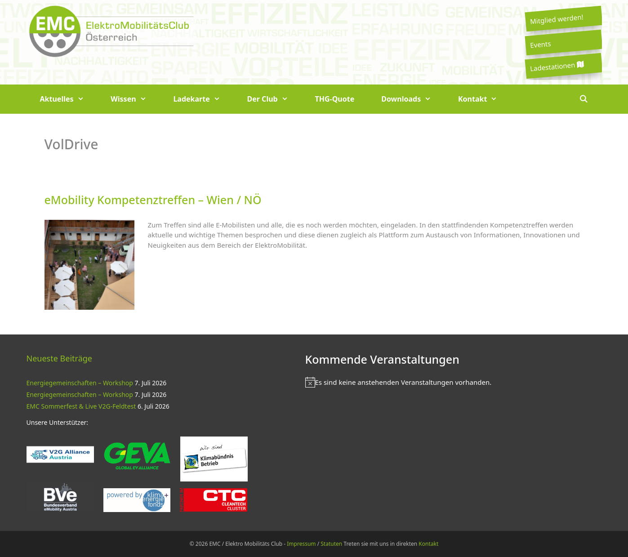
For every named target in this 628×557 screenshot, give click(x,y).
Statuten (331, 544)
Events (540, 44)
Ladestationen (556, 66)
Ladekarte (203, 99)
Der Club (274, 99)
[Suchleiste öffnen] (584, 99)
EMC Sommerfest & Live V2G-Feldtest (81, 406)
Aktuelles (69, 99)
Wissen (135, 99)
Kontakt (484, 99)
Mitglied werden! (556, 19)
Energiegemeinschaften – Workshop (80, 383)
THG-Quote (334, 99)
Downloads (413, 99)
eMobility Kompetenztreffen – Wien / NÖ (153, 199)
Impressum (301, 544)
